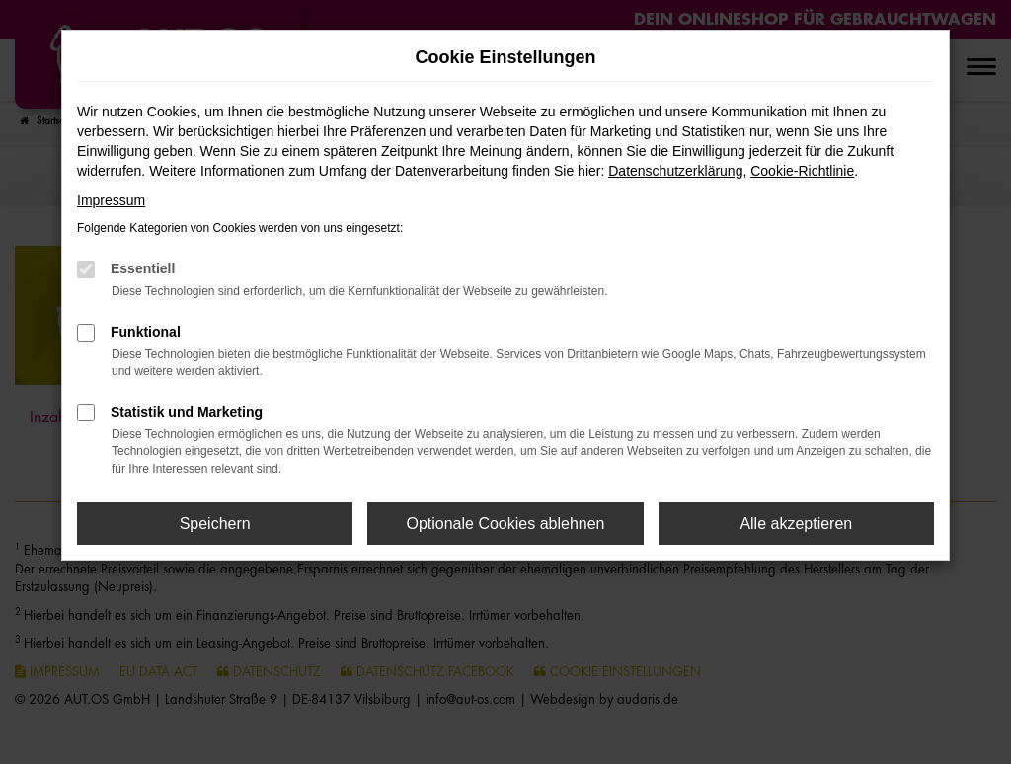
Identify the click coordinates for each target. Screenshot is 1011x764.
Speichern (215, 523)
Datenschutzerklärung (675, 171)
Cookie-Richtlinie (802, 171)
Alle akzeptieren (795, 523)
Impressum (111, 200)
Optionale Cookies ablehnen (505, 523)
